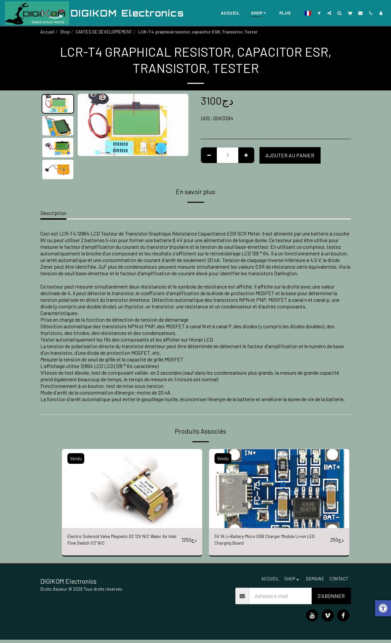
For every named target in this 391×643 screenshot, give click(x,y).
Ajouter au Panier (289, 155)
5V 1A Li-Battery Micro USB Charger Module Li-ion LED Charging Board (268, 541)
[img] (132, 488)
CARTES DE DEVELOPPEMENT (104, 31)
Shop (65, 31)
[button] (319, 13)
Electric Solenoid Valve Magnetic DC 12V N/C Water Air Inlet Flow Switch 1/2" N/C (122, 541)
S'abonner (331, 599)
